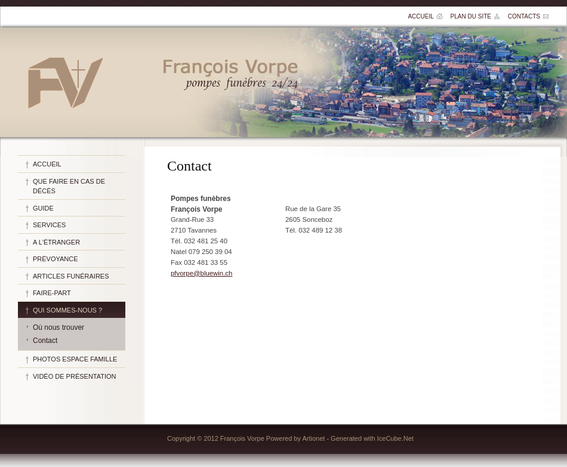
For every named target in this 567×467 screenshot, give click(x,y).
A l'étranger (56, 242)
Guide (43, 208)
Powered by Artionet (295, 438)
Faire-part (52, 292)
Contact (45, 340)
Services (49, 224)
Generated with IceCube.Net (372, 438)
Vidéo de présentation (74, 376)
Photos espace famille (75, 359)
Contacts (524, 16)
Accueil (420, 16)
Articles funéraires (71, 276)
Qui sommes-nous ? (67, 310)
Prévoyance (55, 258)
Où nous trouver (58, 327)
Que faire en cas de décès (69, 186)
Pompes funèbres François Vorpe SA (65, 82)
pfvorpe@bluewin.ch (201, 273)
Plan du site (471, 16)
